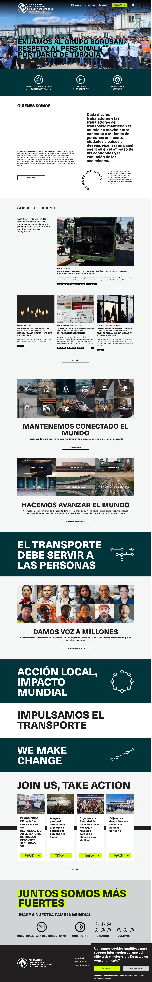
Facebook (103, 924)
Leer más (31, 62)
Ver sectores (75, 447)
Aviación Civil (62, 284)
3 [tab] (78, 66)
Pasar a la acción (118, 5)
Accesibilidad (79, 958)
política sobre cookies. (102, 978)
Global (21, 346)
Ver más (75, 360)
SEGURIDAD (71, 348)
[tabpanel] (75, 34)
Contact (80, 928)
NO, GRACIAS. (136, 968)
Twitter (96, 924)
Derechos (61, 348)
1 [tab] (73, 66)
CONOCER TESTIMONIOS (75, 648)
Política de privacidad (81, 965)
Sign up (42, 928)
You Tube (109, 924)
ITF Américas (92, 284)
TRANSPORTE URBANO (77, 284)
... (92, 348)
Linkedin (96, 930)
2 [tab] (75, 66)
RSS (109, 930)
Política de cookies (80, 962)
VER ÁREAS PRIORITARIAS (75, 522)
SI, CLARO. (107, 968)
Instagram (103, 930)
